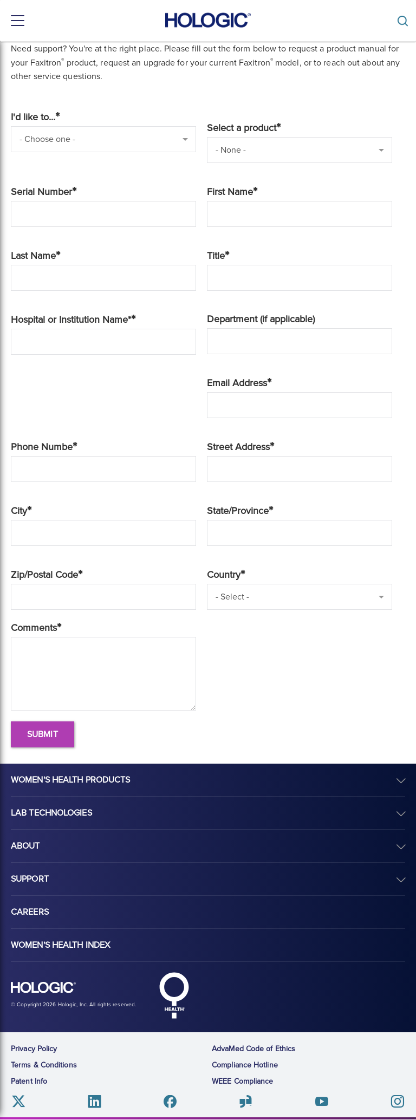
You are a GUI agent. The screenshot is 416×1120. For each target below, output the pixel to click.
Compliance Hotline (245, 1065)
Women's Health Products (70, 779)
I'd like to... (33, 117)
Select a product (241, 128)
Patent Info (29, 1081)
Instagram (397, 1101)
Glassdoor (245, 1101)
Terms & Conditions (44, 1065)
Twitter (19, 1101)
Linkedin (94, 1101)
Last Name (33, 256)
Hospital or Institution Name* (71, 319)
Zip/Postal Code (44, 575)
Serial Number (41, 192)
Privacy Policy (34, 1048)
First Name (230, 192)
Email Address (237, 383)
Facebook (170, 1101)
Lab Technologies (51, 813)
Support (30, 879)
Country (223, 575)
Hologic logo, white (43, 988)
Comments (34, 628)
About (25, 846)
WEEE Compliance (243, 1081)
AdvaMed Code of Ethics (253, 1048)
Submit (42, 734)
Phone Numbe (42, 447)
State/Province (238, 511)
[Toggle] (405, 21)
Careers (30, 912)
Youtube (321, 1101)
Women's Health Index (60, 945)
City (19, 511)
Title (216, 256)
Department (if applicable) (261, 319)
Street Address (238, 447)
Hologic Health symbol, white (174, 995)
